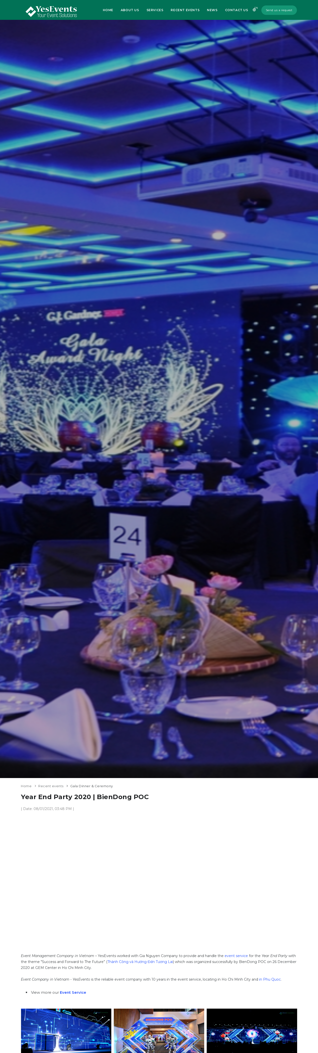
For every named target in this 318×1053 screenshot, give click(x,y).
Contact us (236, 10)
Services (154, 10)
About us (130, 10)
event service (236, 956)
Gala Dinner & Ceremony (91, 786)
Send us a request (279, 10)
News (212, 10)
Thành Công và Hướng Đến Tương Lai (140, 962)
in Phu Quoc (270, 979)
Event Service (73, 992)
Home (108, 10)
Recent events (51, 786)
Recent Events (185, 10)
